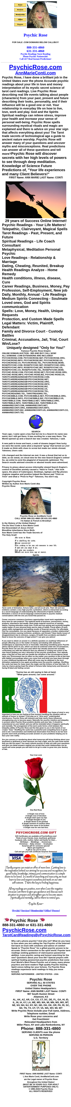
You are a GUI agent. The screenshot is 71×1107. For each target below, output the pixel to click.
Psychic (16, 910)
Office (47, 910)
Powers (55, 910)
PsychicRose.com (35, 67)
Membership (37, 910)
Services (25, 910)
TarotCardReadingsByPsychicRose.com (36, 935)
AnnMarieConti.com (35, 73)
